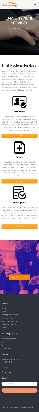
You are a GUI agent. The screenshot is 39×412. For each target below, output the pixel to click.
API (3, 342)
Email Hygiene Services (10, 321)
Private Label (6, 348)
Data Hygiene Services (10, 315)
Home (4, 308)
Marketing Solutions (9, 324)
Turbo (4, 345)
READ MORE (19, 136)
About (4, 312)
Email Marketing (7, 318)
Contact (4, 327)
